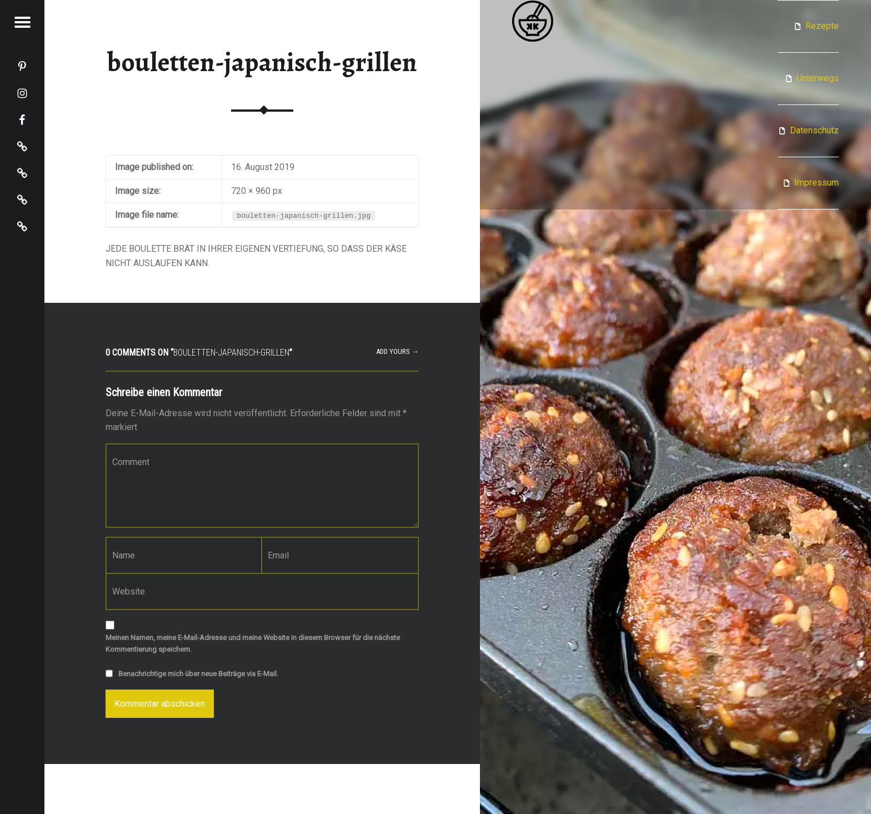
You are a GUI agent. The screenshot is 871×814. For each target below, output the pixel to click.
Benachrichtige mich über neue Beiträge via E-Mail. (198, 674)
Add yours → (397, 351)
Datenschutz (814, 130)
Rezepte (822, 26)
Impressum (816, 182)
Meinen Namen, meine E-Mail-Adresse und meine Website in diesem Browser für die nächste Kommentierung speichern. (253, 643)
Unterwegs (818, 78)
